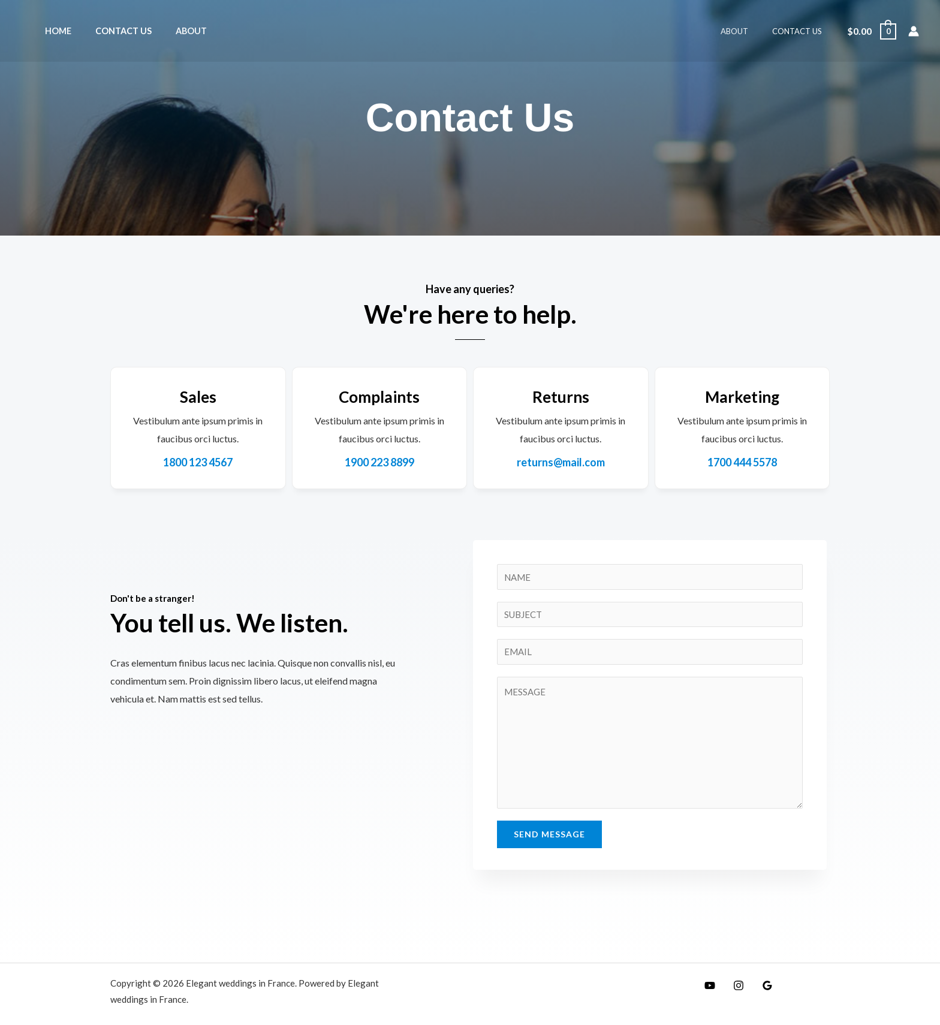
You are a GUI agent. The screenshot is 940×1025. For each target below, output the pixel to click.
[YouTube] (706, 989)
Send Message (549, 838)
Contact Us (113, 31)
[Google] (758, 989)
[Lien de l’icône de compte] (913, 31)
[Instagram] (732, 989)
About (174, 31)
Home (54, 31)
